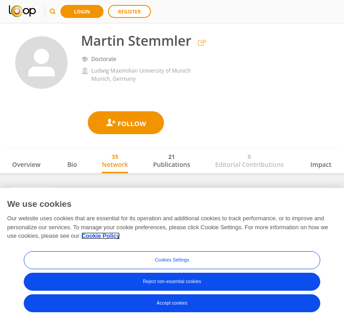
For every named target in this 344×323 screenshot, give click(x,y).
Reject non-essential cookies (172, 281)
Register (129, 11)
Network (115, 161)
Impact (320, 164)
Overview (26, 164)
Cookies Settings (172, 260)
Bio (72, 164)
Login (82, 11)
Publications (171, 161)
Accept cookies (172, 303)
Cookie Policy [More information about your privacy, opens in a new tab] (101, 235)
